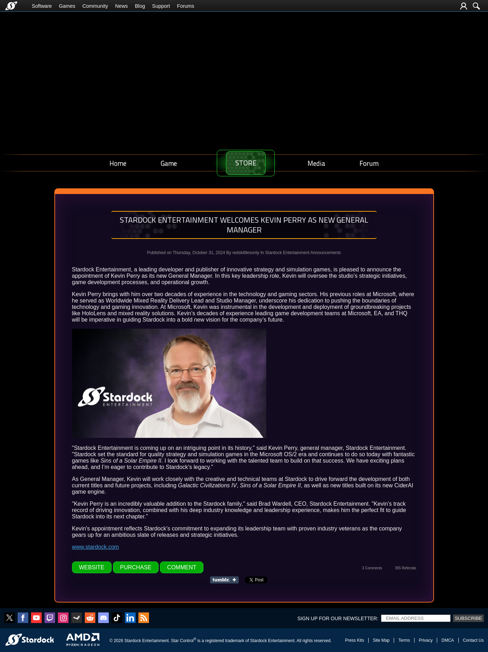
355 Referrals (405, 568)
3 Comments (372, 568)
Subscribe (468, 618)
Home (116, 163)
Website (92, 567)
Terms (404, 640)
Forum (370, 163)
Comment (181, 567)
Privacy (426, 640)
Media (321, 163)
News (121, 6)
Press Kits (354, 640)
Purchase (135, 567)
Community (95, 6)
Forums (185, 6)
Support (161, 6)
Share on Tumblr (226, 579)
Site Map (381, 640)
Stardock (132, 640)
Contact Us (473, 640)
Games (67, 6)
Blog (140, 6)
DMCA (447, 640)
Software (42, 6)
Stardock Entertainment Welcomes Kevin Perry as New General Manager (244, 225)
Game (164, 163)
